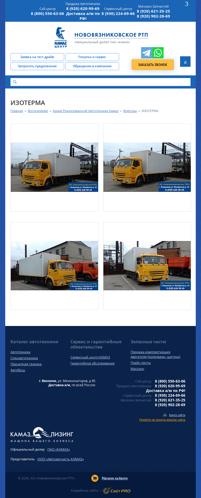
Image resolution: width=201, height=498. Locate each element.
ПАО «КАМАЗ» (58, 449)
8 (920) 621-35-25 (153, 11)
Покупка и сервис (92, 57)
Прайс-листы (141, 363)
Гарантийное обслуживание (92, 363)
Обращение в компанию (92, 66)
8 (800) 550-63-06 (47, 13)
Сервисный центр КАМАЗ (90, 357)
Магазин (137, 369)
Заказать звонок (152, 65)
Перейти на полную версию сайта (162, 420)
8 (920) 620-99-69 (82, 8)
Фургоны (130, 111)
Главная (16, 111)
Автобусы (17, 370)
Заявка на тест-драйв (37, 57)
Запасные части (148, 342)
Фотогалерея (38, 111)
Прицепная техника (26, 364)
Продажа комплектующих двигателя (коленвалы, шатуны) (155, 354)
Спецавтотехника (24, 358)
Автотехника (20, 352)
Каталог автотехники (34, 342)
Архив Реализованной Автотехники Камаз (86, 111)
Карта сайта (177, 415)
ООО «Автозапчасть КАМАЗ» (60, 459)
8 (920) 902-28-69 (153, 16)
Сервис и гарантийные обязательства (95, 344)
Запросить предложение (37, 66)
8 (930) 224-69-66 (118, 13)
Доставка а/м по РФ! (83, 16)
